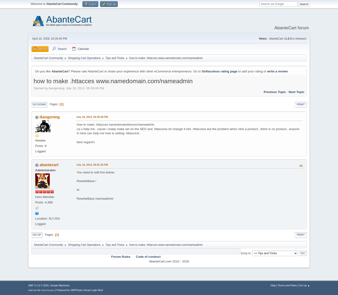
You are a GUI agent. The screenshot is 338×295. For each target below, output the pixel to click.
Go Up (37, 234)
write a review (277, 71)
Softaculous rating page (220, 71)
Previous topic (275, 92)
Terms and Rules (287, 285)
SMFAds (32, 290)
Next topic (296, 92)
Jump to (246, 253)
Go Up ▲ (304, 285)
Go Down (39, 104)
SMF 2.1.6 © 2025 (38, 285)
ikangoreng (49, 117)
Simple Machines (59, 285)
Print (301, 104)
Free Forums (47, 290)
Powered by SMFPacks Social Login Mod (80, 290)
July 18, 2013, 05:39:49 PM (92, 117)
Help (273, 285)
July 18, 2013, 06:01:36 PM (92, 164)
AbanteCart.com (160, 261)
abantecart (48, 165)
